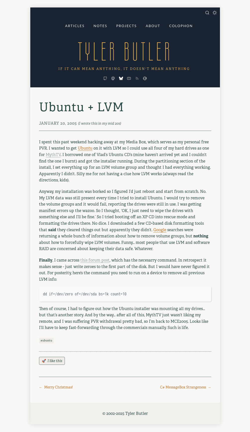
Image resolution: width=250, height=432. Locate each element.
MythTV (53, 154)
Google (159, 229)
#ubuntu (46, 340)
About (153, 26)
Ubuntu (85, 148)
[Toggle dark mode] (214, 12)
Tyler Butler (125, 51)
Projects (126, 26)
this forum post (95, 260)
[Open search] (207, 12)
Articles (74, 26)
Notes (100, 26)
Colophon (181, 26)
